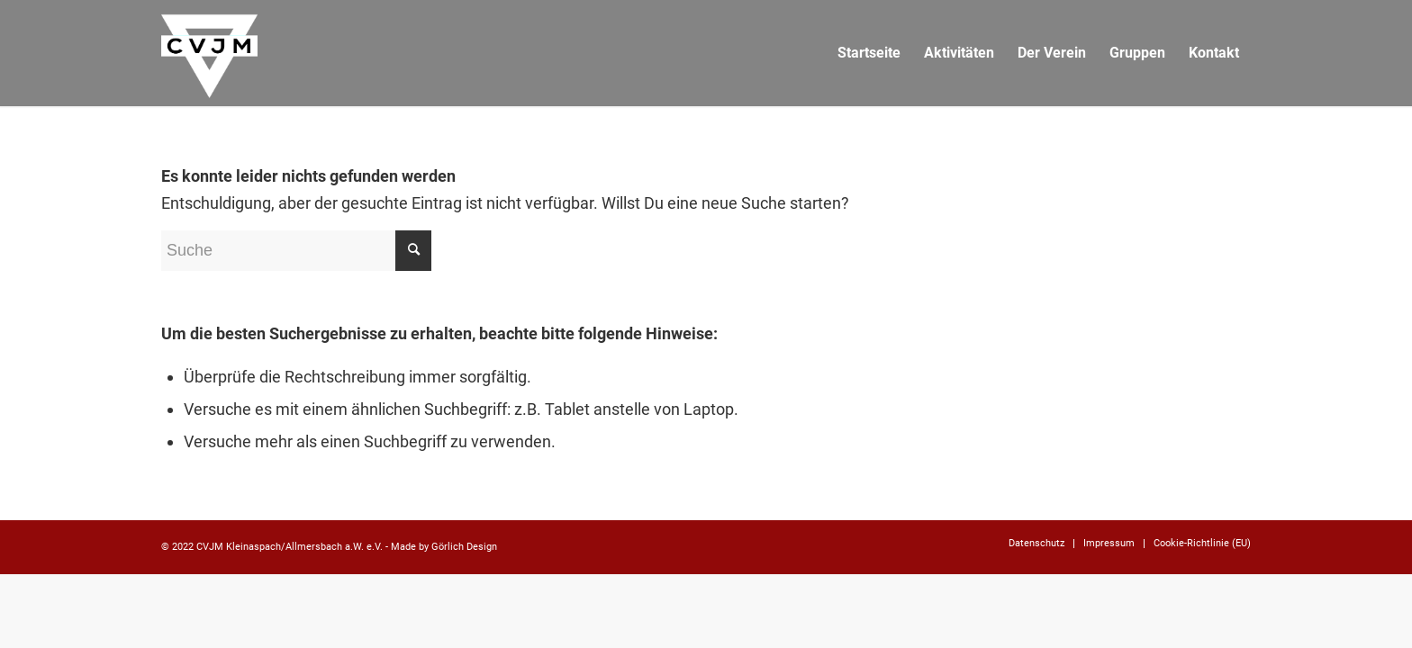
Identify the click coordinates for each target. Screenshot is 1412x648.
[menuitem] (869, 53)
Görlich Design (464, 547)
